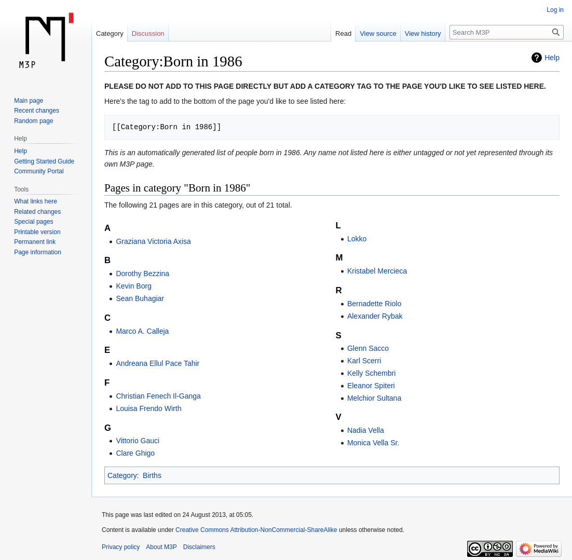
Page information (37, 252)
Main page (28, 100)
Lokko (356, 239)
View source (378, 33)
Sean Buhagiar (140, 298)
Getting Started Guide (44, 161)
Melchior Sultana (374, 398)
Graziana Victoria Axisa (153, 241)
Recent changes (36, 110)
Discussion (148, 33)
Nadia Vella (365, 430)
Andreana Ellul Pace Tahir (157, 363)
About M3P (161, 547)
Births (152, 475)
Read (343, 33)
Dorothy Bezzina (142, 273)
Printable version (37, 232)
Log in (555, 9)
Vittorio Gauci (137, 440)
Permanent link (35, 241)
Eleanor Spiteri (371, 385)
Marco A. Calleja (142, 331)
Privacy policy (121, 547)
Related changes (37, 211)
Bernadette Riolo (374, 303)
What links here (35, 201)
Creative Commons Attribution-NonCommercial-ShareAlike (256, 530)
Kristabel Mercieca (377, 271)
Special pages (33, 221)
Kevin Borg (133, 286)
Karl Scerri (364, 361)
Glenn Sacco (368, 348)
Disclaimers (199, 547)
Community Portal (38, 171)
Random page (33, 121)
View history (423, 33)
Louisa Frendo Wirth (148, 408)
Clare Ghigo (135, 453)
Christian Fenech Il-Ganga (158, 396)
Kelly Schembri (371, 373)
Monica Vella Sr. (373, 443)
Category (122, 475)
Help (552, 57)
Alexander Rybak (375, 316)
